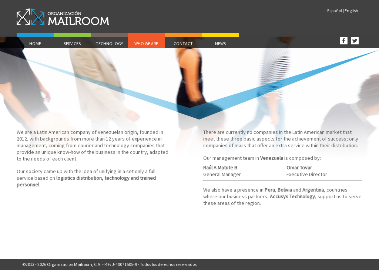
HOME (35, 43)
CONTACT (183, 43)
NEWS (220, 43)
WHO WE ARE (146, 43)
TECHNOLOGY (109, 43)
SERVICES (72, 43)
